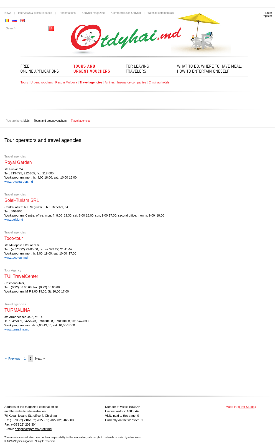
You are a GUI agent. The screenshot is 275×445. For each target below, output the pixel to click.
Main (27, 120)
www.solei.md (13, 219)
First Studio (246, 406)
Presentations (67, 12)
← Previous (12, 358)
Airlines (110, 82)
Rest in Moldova (66, 82)
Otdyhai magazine (93, 12)
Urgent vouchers (41, 82)
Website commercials (160, 12)
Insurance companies (131, 82)
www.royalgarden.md (18, 181)
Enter (268, 12)
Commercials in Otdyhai (126, 12)
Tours (24, 82)
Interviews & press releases (35, 12)
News (7, 12)
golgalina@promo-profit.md (33, 429)
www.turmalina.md (16, 329)
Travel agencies (91, 82)
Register (267, 15)
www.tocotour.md (16, 257)
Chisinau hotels (159, 82)
